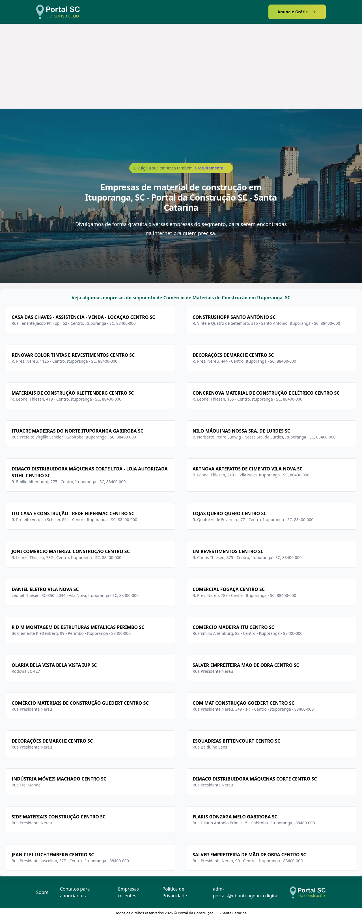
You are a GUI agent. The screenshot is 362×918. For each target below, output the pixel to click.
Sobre (42, 892)
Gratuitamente (212, 168)
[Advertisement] (181, 66)
